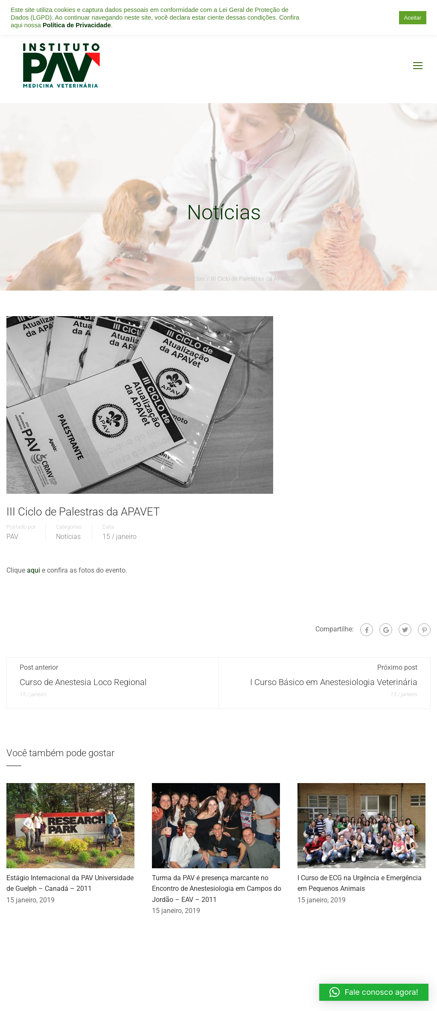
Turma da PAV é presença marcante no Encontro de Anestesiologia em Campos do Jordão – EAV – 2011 (216, 889)
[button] (373, 992)
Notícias (68, 537)
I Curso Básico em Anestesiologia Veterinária (333, 682)
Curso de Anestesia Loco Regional (83, 682)
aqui (34, 570)
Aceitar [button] (412, 17)
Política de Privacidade (77, 25)
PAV (12, 537)
